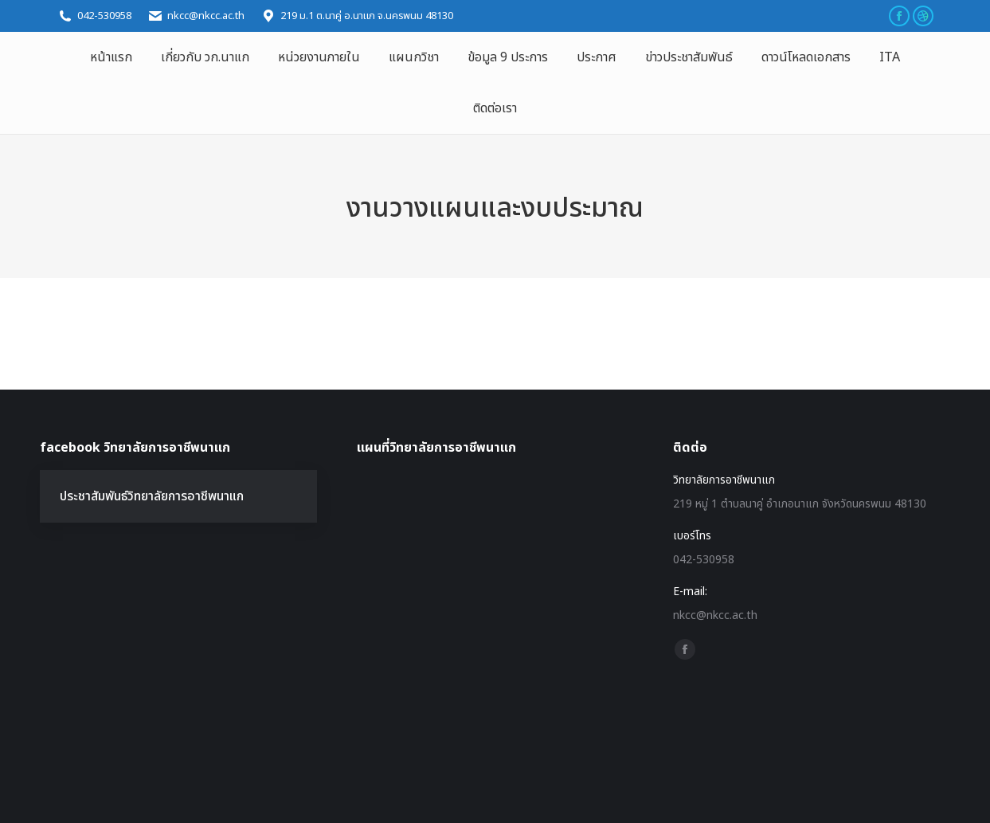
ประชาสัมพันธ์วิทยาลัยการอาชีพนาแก (152, 496)
